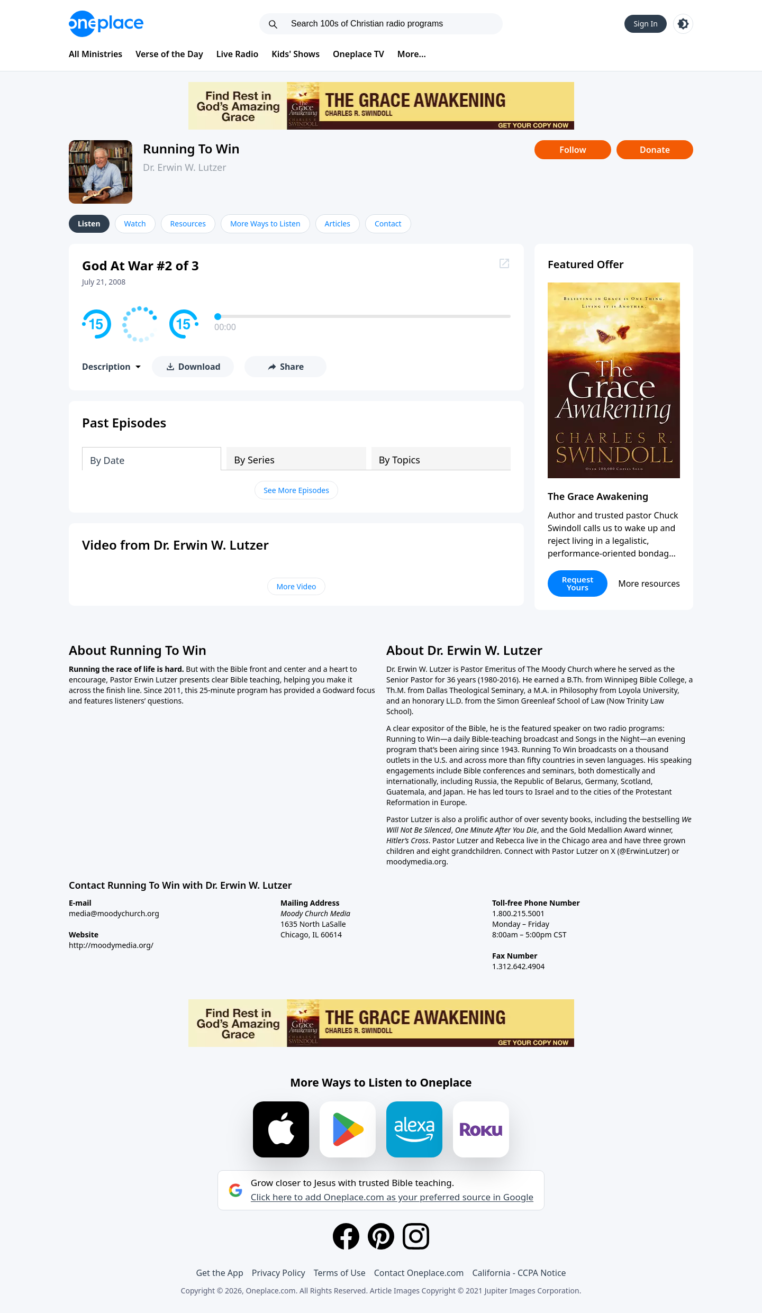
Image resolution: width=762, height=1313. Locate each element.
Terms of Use (340, 1273)
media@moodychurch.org (114, 913)
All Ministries (95, 54)
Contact (388, 223)
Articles (337, 223)
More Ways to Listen (265, 223)
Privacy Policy (278, 1273)
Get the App (219, 1273)
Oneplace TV (358, 54)
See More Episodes (296, 490)
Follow (572, 150)
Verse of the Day (169, 54)
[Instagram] (416, 1236)
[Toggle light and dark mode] (683, 24)
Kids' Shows (295, 54)
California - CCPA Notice (519, 1273)
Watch (135, 223)
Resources (188, 223)
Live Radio (237, 54)
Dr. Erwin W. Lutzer (184, 167)
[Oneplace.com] (106, 24)
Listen (89, 223)
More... (411, 54)
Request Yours (578, 583)
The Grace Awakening (598, 496)
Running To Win (191, 148)
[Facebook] (346, 1236)
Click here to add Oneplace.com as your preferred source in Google (392, 1197)
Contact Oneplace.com (419, 1273)
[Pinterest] (381, 1236)
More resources (649, 583)
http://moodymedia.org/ (111, 945)
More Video (296, 586)
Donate (655, 150)
